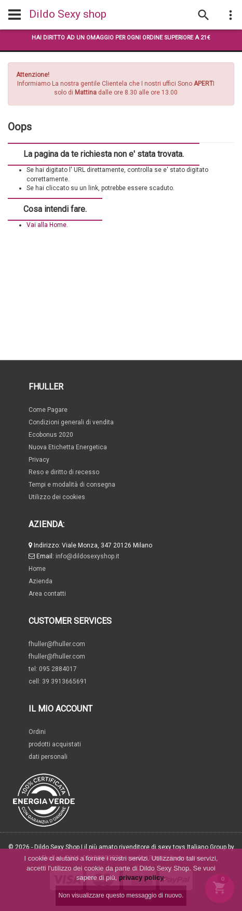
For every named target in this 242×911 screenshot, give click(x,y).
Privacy (39, 459)
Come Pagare (48, 409)
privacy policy (141, 877)
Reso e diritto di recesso (64, 472)
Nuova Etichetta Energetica (68, 447)
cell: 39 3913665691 (58, 681)
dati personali (48, 756)
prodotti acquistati (55, 744)
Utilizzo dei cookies (57, 497)
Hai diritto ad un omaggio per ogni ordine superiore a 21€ (121, 37)
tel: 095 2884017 (53, 669)
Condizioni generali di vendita (71, 422)
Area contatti (47, 593)
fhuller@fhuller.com (57, 644)
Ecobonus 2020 (51, 434)
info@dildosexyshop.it (87, 556)
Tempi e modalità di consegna (72, 484)
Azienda (40, 581)
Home (37, 568)
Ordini (37, 731)
